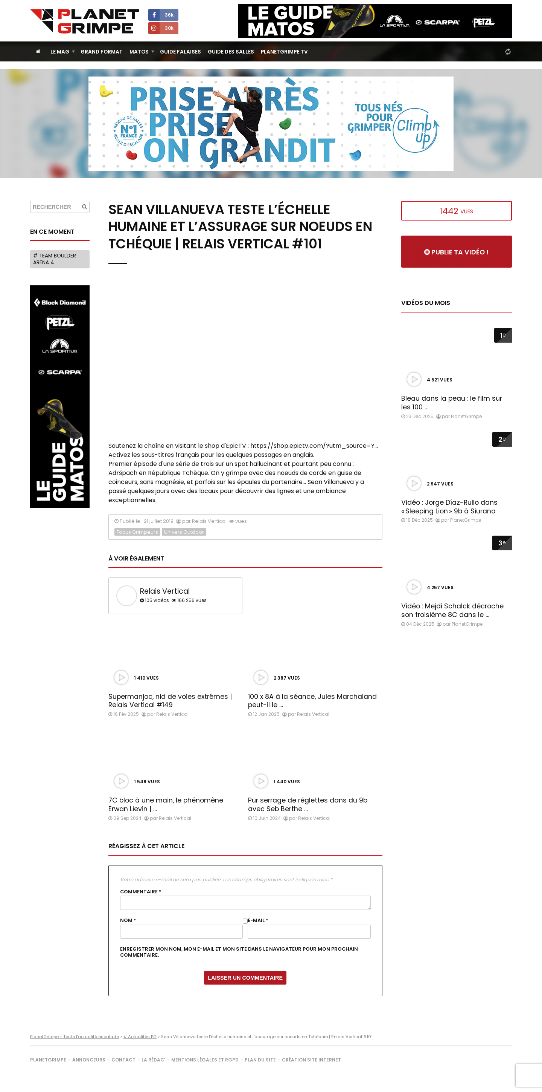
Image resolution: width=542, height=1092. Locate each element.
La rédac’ (153, 1060)
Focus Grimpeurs (137, 532)
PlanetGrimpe (48, 1060)
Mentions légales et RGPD (205, 1060)
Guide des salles (231, 51)
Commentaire (140, 892)
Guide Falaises (180, 51)
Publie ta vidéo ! (456, 252)
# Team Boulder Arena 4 (54, 259)
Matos (139, 51)
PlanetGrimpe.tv (284, 51)
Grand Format (102, 51)
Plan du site (260, 1060)
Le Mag (59, 51)
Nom (128, 920)
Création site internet (311, 1060)
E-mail (258, 920)
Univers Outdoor (184, 532)
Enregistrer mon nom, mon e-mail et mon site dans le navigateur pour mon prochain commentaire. (239, 952)
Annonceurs (88, 1060)
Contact (123, 1060)
